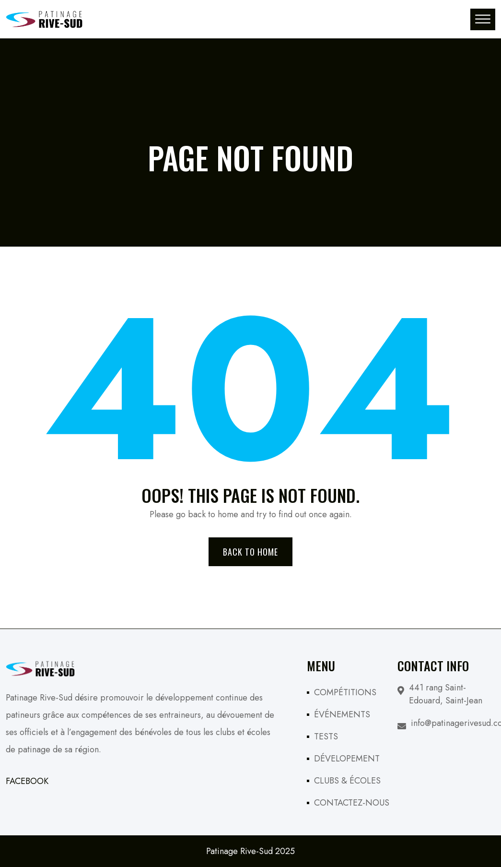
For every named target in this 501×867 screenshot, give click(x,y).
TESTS (326, 736)
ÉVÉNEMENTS (342, 714)
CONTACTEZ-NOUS (351, 802)
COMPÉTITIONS (345, 692)
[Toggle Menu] (482, 19)
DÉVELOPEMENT (347, 758)
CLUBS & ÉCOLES (347, 780)
